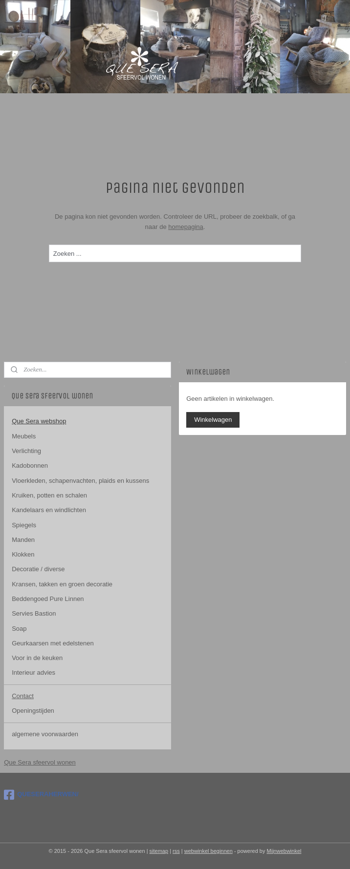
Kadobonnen (30, 465)
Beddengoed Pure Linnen (48, 598)
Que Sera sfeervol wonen (40, 762)
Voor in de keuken (37, 658)
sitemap (159, 851)
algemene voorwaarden (45, 734)
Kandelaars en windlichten (49, 510)
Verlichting (26, 451)
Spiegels (24, 525)
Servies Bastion (34, 613)
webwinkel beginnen (208, 851)
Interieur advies (33, 672)
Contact (23, 696)
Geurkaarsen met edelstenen (53, 643)
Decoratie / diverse (38, 569)
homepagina (185, 226)
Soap (19, 628)
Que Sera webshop (39, 421)
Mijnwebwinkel (284, 851)
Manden (23, 539)
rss (176, 851)
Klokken (23, 554)
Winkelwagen (213, 419)
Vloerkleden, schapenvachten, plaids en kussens (80, 480)
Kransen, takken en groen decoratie (62, 584)
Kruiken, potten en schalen (49, 495)
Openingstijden (33, 710)
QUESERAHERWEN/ (41, 795)
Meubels (24, 436)
